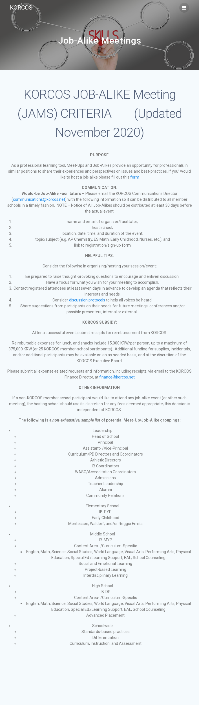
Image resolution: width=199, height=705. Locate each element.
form (134, 177)
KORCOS (21, 8)
